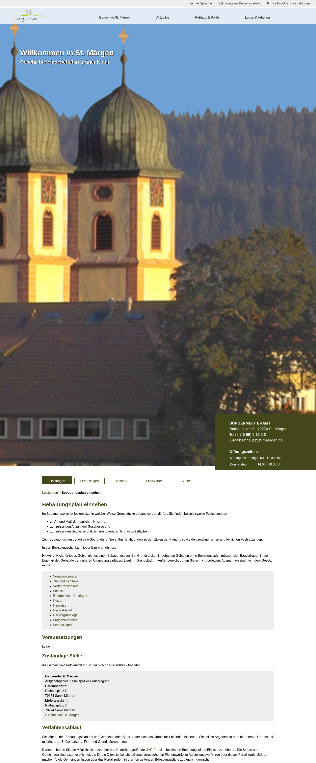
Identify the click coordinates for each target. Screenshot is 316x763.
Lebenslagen (89, 481)
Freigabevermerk (65, 620)
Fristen (58, 591)
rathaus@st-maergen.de (262, 440)
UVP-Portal (154, 749)
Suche (186, 481)
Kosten (58, 600)
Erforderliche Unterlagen (70, 595)
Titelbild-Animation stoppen (288, 3)
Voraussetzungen (65, 576)
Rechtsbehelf (62, 610)
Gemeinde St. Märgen (115, 17)
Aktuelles (162, 17)
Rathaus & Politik (207, 17)
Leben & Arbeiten (257, 17)
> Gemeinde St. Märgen (62, 715)
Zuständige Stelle (65, 581)
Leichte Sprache (200, 3)
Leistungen (57, 481)
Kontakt (121, 481)
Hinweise (59, 605)
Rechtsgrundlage (65, 615)
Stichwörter (154, 481)
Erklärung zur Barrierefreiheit (239, 3)
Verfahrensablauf (65, 586)
